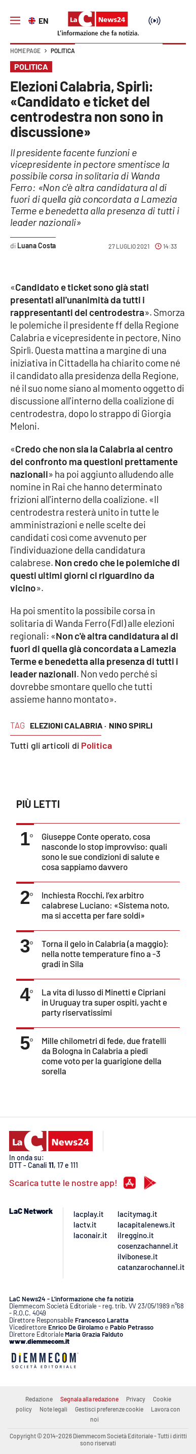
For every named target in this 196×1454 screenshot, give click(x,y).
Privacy (135, 1398)
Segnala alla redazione (89, 1398)
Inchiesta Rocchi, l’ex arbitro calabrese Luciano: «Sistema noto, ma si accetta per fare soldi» (105, 905)
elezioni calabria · (68, 725)
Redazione (39, 1398)
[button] (174, 55)
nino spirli (130, 725)
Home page (25, 50)
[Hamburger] (15, 21)
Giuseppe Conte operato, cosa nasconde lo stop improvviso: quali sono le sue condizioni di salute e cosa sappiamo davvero (104, 851)
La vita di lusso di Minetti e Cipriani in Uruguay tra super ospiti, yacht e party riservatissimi (104, 1002)
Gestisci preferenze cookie (109, 1409)
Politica (63, 50)
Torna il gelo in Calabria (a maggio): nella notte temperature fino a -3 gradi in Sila (105, 953)
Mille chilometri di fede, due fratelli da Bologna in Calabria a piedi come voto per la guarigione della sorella (104, 1055)
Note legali (53, 1409)
